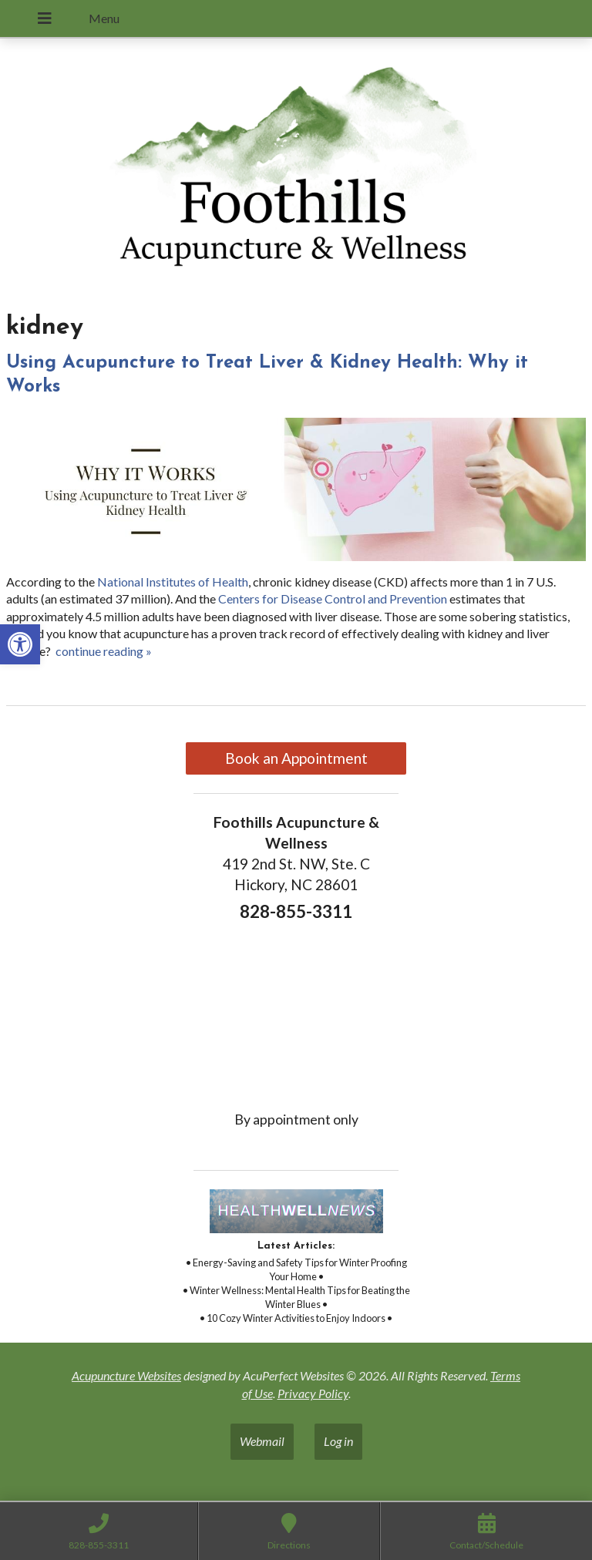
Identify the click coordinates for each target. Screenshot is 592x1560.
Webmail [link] (262, 1441)
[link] (20, 644)
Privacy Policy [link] (313, 1393)
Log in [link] (338, 1441)
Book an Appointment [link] (296, 758)
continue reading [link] (104, 651)
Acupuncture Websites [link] (126, 1375)
